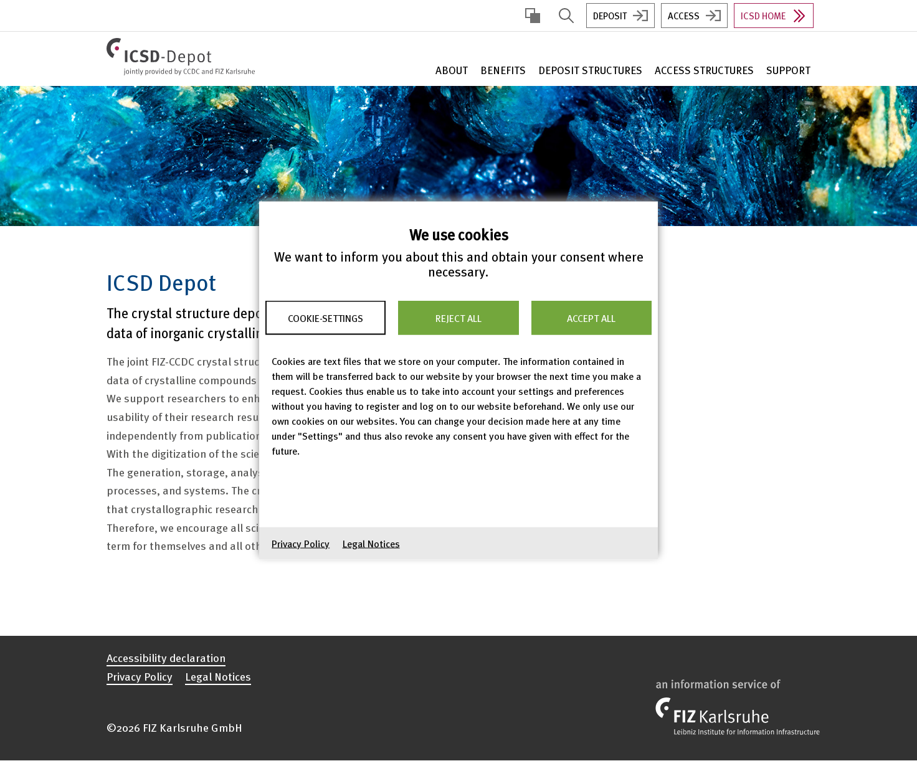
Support (788, 70)
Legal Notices (371, 543)
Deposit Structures (590, 70)
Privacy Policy (301, 543)
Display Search (566, 15)
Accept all (591, 317)
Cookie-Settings (325, 317)
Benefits (503, 70)
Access (684, 15)
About (451, 70)
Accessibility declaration (166, 658)
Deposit (610, 15)
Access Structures (704, 70)
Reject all (458, 317)
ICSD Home (763, 15)
